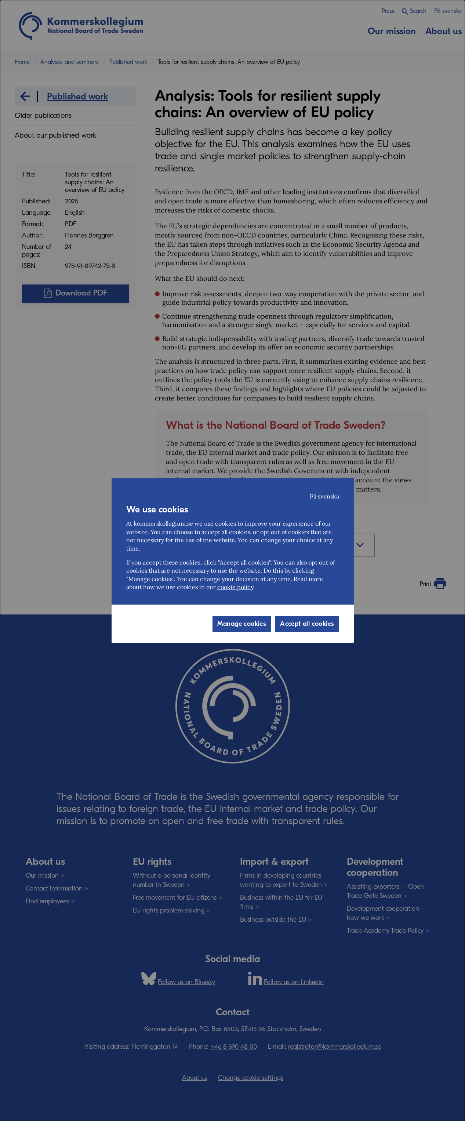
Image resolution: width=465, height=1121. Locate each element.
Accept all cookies (307, 624)
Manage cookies (241, 624)
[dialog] (232, 560)
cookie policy (235, 587)
